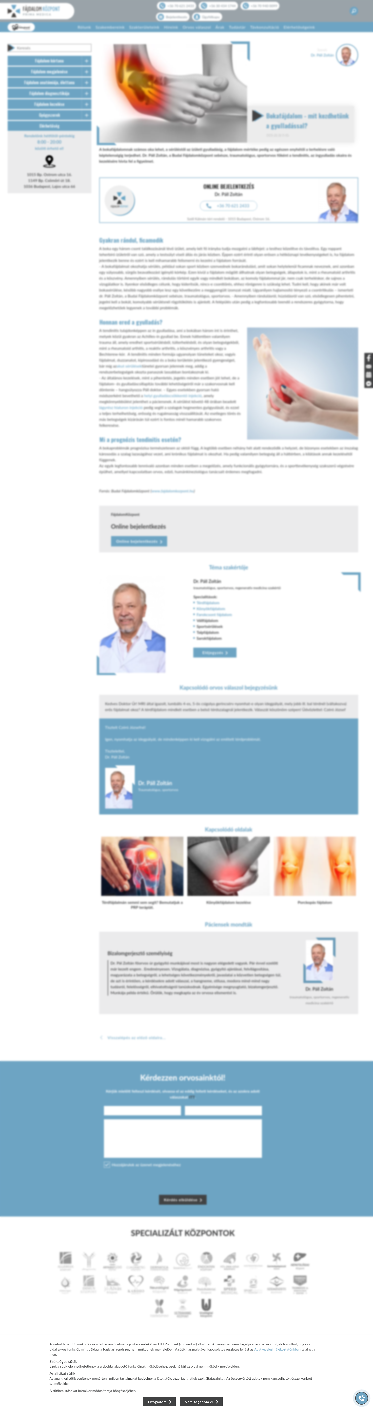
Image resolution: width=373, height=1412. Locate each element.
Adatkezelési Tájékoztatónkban (277, 1349)
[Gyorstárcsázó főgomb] (361, 1398)
